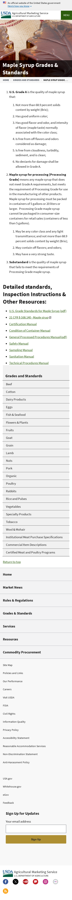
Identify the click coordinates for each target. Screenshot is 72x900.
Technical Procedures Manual (29, 363)
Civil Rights (9, 713)
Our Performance (12, 681)
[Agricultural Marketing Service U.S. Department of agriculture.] (30, 873)
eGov (6, 794)
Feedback (8, 802)
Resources (10, 639)
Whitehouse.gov (12, 786)
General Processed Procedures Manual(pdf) (38, 337)
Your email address (18, 821)
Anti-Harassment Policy (16, 762)
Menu (66, 15)
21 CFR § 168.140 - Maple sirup (28, 317)
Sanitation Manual (21, 356)
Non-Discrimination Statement (20, 754)
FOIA (5, 705)
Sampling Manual (21, 350)
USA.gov (7, 778)
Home (6, 80)
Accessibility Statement (16, 738)
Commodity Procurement (22, 652)
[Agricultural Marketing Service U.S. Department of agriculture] (24, 14)
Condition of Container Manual (29, 330)
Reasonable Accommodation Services (24, 746)
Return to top (12, 562)
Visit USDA (8, 697)
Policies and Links (13, 673)
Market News (12, 587)
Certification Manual (23, 324)
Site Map (7, 665)
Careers (7, 689)
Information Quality (14, 721)
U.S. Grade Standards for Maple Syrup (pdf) (37, 311)
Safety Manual (18, 343)
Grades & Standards (17, 613)
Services (9, 626)
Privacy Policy (11, 730)
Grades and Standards (26, 80)
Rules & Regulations (18, 600)
